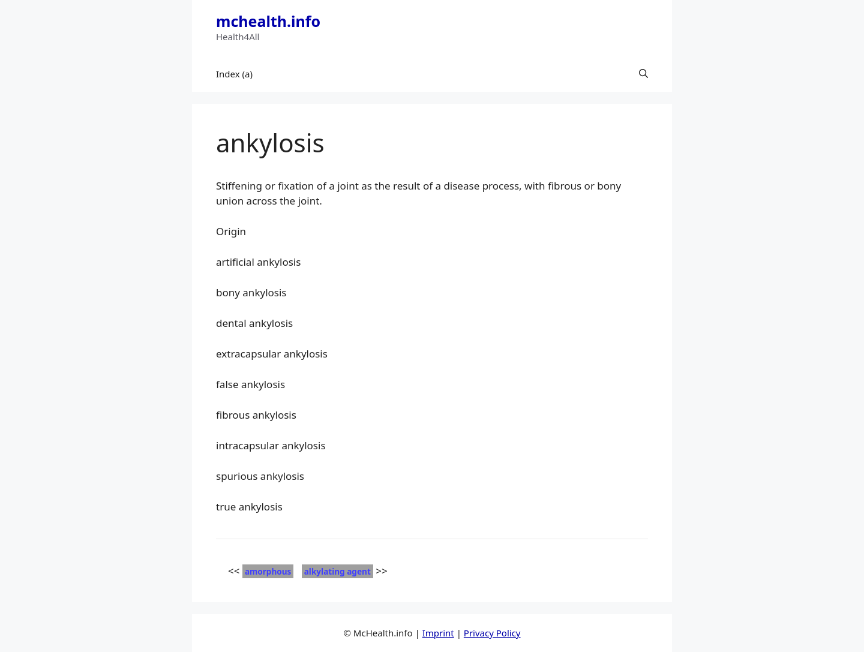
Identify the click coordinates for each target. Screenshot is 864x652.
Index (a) (234, 74)
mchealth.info (268, 21)
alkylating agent (337, 571)
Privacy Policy (492, 633)
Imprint (438, 633)
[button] (643, 74)
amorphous (268, 571)
